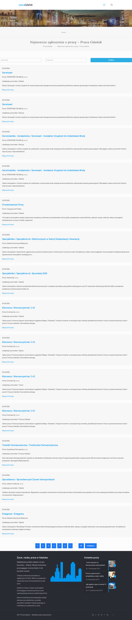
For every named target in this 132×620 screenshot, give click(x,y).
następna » (91, 546)
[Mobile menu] (104, 5)
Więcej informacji (8, 90)
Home (64, 32)
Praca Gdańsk (47, 46)
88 (81, 546)
